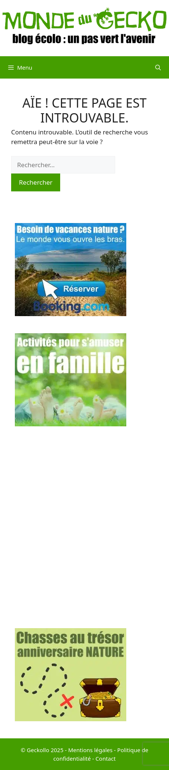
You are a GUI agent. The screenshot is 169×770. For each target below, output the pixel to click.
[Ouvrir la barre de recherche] (158, 67)
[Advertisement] (84, 528)
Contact (105, 758)
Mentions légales (90, 750)
